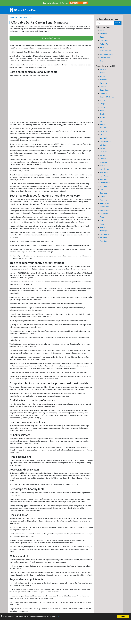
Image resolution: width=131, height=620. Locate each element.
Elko (101, 61)
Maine (102, 135)
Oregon (102, 196)
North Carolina (105, 183)
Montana (103, 159)
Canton (102, 37)
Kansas (102, 124)
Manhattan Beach (106, 54)
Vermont (103, 224)
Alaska (102, 73)
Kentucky (103, 128)
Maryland (103, 138)
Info (57, 616)
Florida (102, 100)
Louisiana (103, 131)
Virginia (102, 227)
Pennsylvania (104, 200)
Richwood (103, 34)
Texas (102, 217)
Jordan (102, 47)
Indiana (102, 117)
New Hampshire (105, 169)
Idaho (102, 111)
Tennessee (104, 214)
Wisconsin (103, 238)
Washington (104, 231)
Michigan (103, 145)
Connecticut (104, 90)
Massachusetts (105, 142)
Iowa (101, 121)
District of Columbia (107, 97)
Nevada (102, 166)
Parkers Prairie (105, 44)
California (103, 83)
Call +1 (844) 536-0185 (51, 38)
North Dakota (104, 186)
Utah (101, 221)
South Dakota (105, 210)
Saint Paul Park (105, 51)
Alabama (103, 69)
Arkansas (103, 80)
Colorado (103, 87)
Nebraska (103, 162)
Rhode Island (104, 203)
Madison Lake (105, 58)
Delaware (103, 93)
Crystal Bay (104, 41)
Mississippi (104, 152)
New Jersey (104, 172)
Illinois (102, 114)
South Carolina (105, 207)
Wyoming (103, 241)
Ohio (101, 190)
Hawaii (102, 107)
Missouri (103, 155)
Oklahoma (103, 193)
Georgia (102, 104)
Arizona (102, 76)
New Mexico (104, 176)
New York (103, 179)
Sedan (102, 30)
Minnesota (103, 148)
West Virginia (104, 234)
